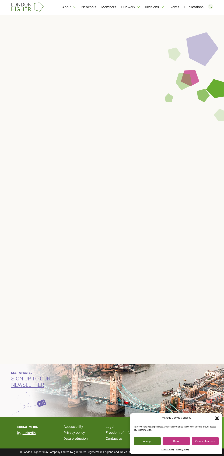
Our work (128, 7)
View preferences (205, 441)
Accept (147, 441)
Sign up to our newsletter (30, 382)
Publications (194, 7)
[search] (210, 7)
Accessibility (73, 427)
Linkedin (29, 433)
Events (174, 7)
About (67, 7)
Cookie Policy (168, 449)
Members (108, 7)
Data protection (76, 438)
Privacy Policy (182, 449)
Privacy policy (74, 432)
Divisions (152, 7)
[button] (217, 418)
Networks (88, 7)
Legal (110, 427)
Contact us (114, 438)
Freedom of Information (124, 432)
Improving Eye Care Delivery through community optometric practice (41, 116)
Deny (176, 441)
